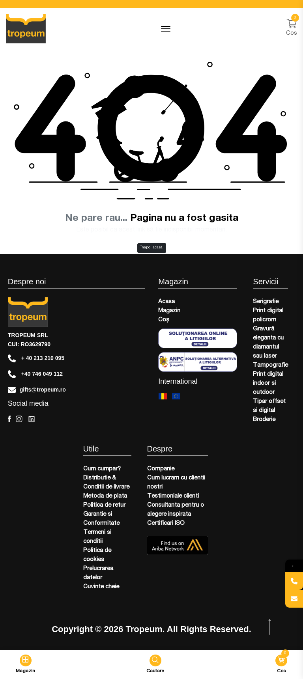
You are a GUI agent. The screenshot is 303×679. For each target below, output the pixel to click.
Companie (160, 469)
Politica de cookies (97, 555)
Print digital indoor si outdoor (268, 383)
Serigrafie (266, 302)
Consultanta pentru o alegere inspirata (175, 509)
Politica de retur (104, 505)
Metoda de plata (105, 496)
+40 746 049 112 (35, 374)
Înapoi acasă (151, 248)
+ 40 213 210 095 (36, 358)
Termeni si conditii (97, 537)
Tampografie (270, 365)
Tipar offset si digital (269, 406)
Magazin (169, 311)
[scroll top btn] (270, 627)
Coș (163, 320)
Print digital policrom (268, 315)
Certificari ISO (166, 523)
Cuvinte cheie (101, 587)
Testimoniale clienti (173, 496)
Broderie (264, 420)
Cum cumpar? (102, 469)
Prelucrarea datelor (98, 573)
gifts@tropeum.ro (37, 390)
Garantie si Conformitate (101, 518)
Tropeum (144, 629)
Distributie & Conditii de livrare (106, 482)
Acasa (166, 302)
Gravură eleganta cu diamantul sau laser (268, 342)
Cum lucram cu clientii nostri (176, 482)
